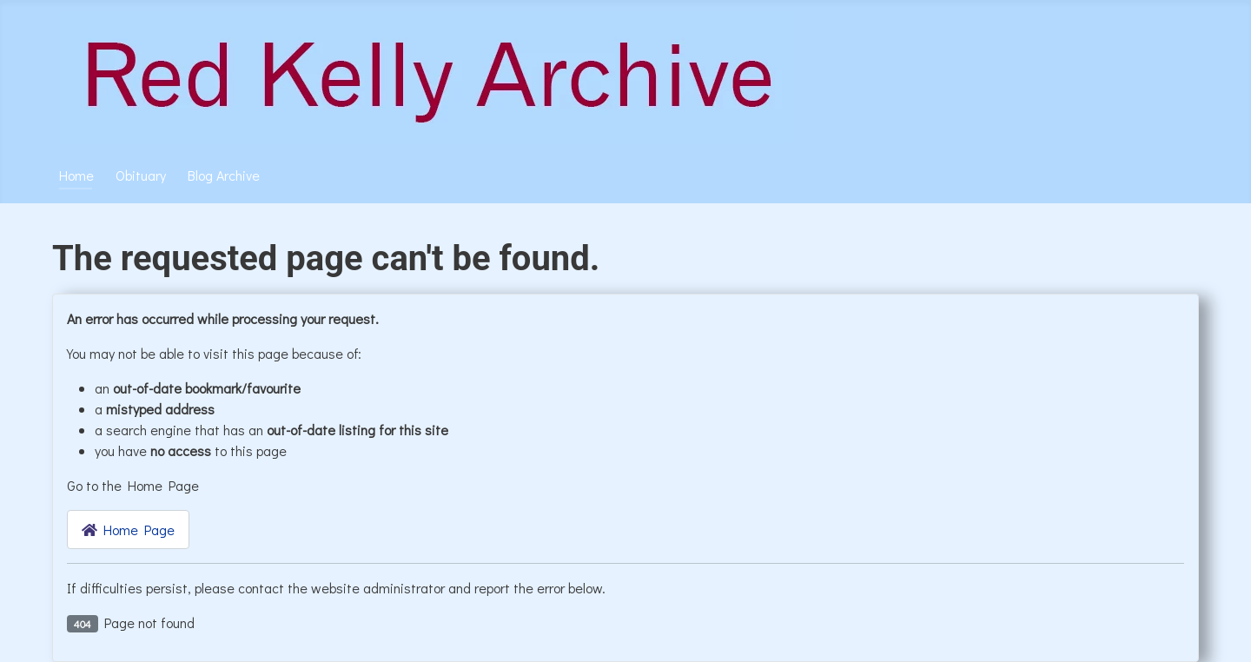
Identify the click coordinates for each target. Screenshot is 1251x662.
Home (76, 175)
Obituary (141, 175)
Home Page (128, 529)
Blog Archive (224, 175)
